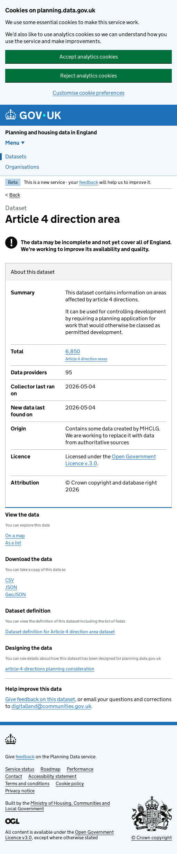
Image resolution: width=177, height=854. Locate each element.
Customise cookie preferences (88, 93)
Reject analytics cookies (88, 75)
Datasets (15, 156)
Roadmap (50, 769)
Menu (12, 142)
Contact (13, 776)
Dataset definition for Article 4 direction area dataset (60, 631)
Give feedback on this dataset (40, 699)
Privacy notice (20, 791)
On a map (15, 535)
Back (14, 195)
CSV (9, 580)
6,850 (86, 354)
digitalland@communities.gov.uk (51, 706)
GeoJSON (15, 594)
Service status (19, 769)
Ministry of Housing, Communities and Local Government (57, 806)
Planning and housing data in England (51, 132)
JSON (11, 587)
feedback (88, 182)
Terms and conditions (27, 783)
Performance (80, 769)
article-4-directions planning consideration (49, 669)
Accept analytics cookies (88, 56)
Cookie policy (70, 783)
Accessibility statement (52, 776)
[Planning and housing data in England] (34, 115)
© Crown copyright (151, 837)
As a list (13, 543)
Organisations (22, 167)
